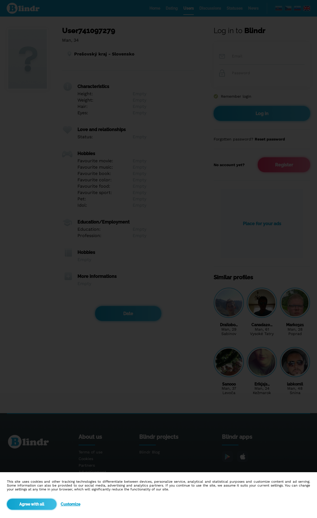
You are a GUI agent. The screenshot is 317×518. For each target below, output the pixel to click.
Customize (70, 504)
